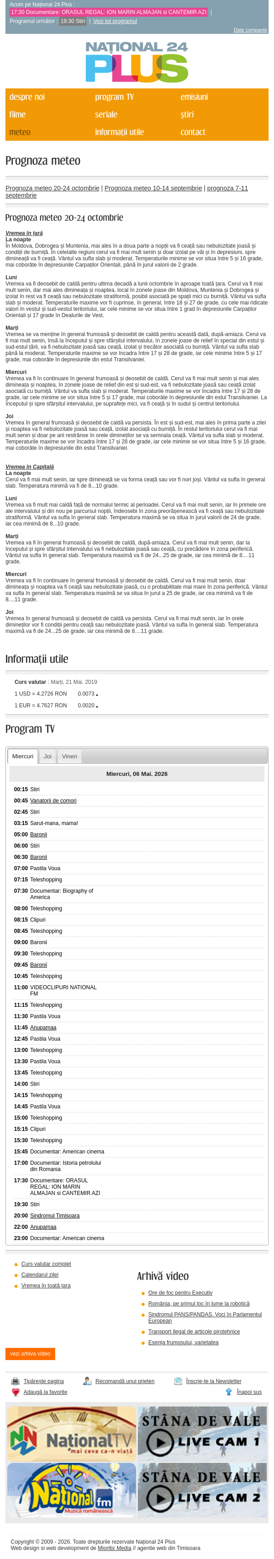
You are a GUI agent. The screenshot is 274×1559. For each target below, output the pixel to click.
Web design (25, 1548)
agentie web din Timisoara (168, 1548)
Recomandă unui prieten (125, 1381)
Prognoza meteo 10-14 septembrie (153, 188)
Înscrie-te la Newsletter (213, 1381)
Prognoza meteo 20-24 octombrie (52, 188)
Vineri (69, 756)
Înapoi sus (249, 1392)
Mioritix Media (114, 1548)
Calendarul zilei (39, 1275)
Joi (48, 756)
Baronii (38, 834)
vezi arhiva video (30, 1354)
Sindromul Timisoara (55, 1216)
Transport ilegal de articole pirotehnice (194, 1331)
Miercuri (22, 756)
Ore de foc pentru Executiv (180, 1293)
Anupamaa (43, 1027)
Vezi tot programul (115, 21)
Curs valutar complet (46, 1264)
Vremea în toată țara (46, 1285)
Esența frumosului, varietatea (183, 1342)
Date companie (250, 29)
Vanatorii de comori (53, 801)
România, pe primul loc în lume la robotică (199, 1304)
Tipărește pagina (44, 1381)
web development (67, 1548)
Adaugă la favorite (45, 1392)
